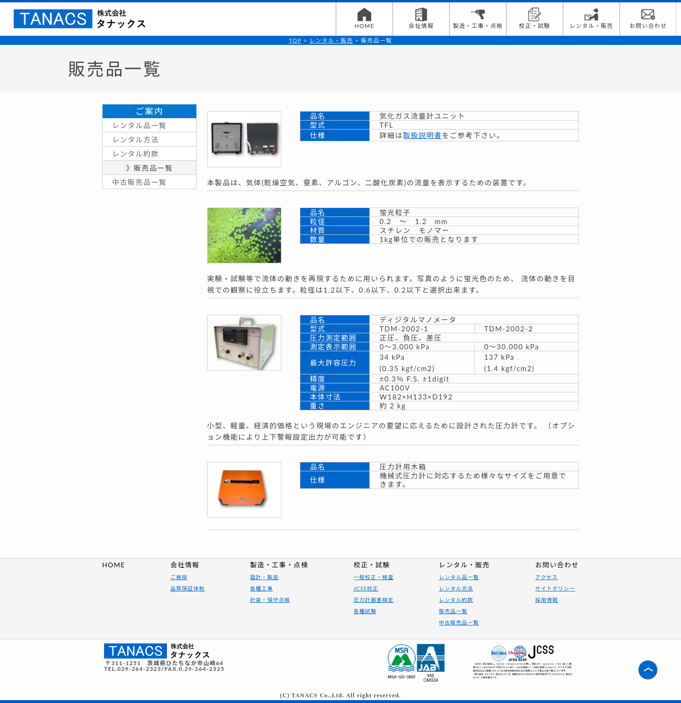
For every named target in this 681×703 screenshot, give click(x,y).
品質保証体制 (187, 588)
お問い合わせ (648, 19)
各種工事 (261, 588)
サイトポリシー (555, 588)
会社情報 (421, 19)
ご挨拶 (178, 577)
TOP (295, 40)
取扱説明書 (422, 135)
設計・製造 (264, 577)
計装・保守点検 (270, 600)
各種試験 (365, 611)
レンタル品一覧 (139, 125)
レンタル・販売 (591, 19)
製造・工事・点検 (478, 19)
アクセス (546, 577)
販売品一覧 (453, 611)
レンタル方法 (135, 139)
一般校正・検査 (374, 577)
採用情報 (546, 600)
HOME (365, 19)
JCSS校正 (366, 588)
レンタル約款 (135, 153)
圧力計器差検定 (374, 600)
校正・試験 (534, 19)
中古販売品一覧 (139, 182)
